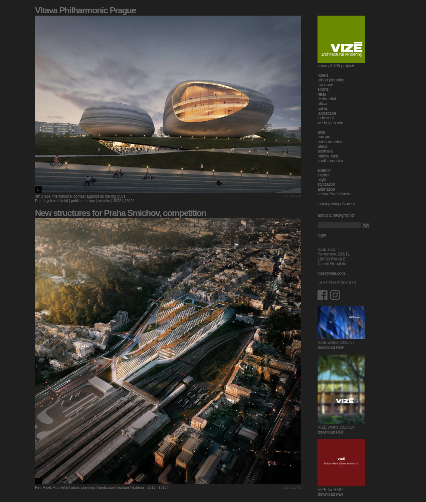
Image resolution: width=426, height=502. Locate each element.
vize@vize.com (331, 273)
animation (326, 189)
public (76, 201)
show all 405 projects (336, 65)
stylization (326, 184)
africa (322, 146)
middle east (328, 155)
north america (330, 141)
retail (322, 94)
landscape (106, 487)
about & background (336, 215)
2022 (117, 201)
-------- (323, 198)
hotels (323, 75)
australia (325, 151)
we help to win (330, 122)
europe (89, 201)
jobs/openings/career (336, 203)
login (322, 235)
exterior (104, 201)
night (322, 179)
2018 (151, 487)
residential (327, 98)
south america (330, 160)
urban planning (83, 487)
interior (324, 174)
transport (325, 84)
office (322, 103)
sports (323, 89)
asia (321, 132)
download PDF (331, 347)
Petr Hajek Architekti (51, 201)
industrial (325, 117)
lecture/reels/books (334, 193)
